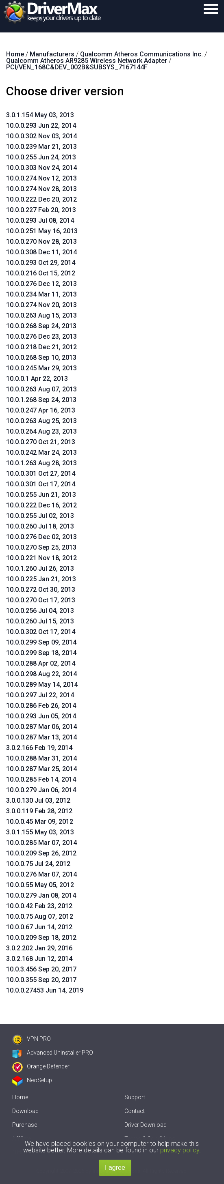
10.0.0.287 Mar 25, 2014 (41, 769)
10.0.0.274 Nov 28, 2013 (41, 189)
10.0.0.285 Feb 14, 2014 (41, 779)
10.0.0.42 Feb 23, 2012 (39, 906)
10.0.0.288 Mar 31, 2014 (41, 758)
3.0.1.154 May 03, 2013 (40, 115)
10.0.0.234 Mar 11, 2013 (41, 294)
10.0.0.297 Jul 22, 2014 (40, 695)
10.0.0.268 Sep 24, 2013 (41, 326)
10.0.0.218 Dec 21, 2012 (41, 347)
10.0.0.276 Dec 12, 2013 (41, 284)
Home (20, 1097)
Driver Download (145, 1125)
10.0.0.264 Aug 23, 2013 (41, 431)
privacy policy (179, 1150)
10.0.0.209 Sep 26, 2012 (41, 853)
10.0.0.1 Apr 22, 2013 (37, 378)
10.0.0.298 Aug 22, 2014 (41, 674)
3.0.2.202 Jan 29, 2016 (39, 948)
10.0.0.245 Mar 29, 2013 (41, 368)
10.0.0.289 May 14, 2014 (42, 684)
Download (25, 1111)
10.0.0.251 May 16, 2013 (42, 231)
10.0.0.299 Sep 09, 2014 (41, 642)
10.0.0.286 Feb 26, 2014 (41, 705)
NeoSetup (32, 1080)
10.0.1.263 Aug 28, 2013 (41, 463)
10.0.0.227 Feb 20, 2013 (41, 210)
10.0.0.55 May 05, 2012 (40, 885)
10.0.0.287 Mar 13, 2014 (41, 737)
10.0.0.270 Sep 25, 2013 (41, 547)
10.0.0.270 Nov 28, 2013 (41, 241)
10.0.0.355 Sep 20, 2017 (41, 980)
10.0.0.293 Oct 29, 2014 (40, 262)
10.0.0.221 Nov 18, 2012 (41, 558)
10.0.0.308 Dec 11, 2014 (41, 252)
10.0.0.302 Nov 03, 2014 (41, 136)
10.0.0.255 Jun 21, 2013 (41, 495)
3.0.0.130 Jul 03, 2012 (38, 800)
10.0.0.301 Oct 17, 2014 (40, 484)
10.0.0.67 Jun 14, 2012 (39, 927)
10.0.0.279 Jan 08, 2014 (41, 895)
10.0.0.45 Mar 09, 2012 (39, 821)
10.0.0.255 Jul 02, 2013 (40, 516)
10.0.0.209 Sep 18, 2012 (41, 937)
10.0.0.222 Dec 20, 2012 (41, 199)
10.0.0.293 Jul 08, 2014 (40, 220)
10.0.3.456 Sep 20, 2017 (41, 969)
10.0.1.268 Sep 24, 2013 (41, 400)
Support (134, 1097)
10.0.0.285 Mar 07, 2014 (41, 843)
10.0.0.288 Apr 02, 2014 (40, 663)
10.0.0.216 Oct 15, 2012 (40, 273)
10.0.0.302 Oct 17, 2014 (40, 632)
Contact (134, 1111)
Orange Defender (41, 1066)
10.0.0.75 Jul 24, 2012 (38, 864)
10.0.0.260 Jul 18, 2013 (40, 526)
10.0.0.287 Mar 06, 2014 (41, 727)
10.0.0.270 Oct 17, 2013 (40, 600)
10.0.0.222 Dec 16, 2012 (41, 505)
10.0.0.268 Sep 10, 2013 (41, 357)
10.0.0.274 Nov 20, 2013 (41, 305)
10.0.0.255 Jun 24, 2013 (41, 157)
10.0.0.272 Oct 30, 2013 (40, 589)
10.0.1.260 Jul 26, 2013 (40, 568)
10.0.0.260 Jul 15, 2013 (40, 621)
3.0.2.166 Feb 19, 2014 (39, 748)
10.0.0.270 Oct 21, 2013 (40, 442)
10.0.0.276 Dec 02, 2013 (41, 537)
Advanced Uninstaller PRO (52, 1052)
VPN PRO (31, 1039)
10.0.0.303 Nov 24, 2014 (41, 168)
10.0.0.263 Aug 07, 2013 (41, 389)
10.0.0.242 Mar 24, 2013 (41, 452)
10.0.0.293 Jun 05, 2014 (41, 716)
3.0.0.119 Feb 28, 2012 (39, 811)
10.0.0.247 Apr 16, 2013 (40, 410)
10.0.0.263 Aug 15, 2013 (41, 315)
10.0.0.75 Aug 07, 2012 (39, 916)
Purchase (24, 1125)
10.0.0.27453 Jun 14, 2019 (44, 990)
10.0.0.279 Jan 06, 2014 (41, 790)
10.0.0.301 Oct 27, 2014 (40, 473)
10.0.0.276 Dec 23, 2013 (41, 336)
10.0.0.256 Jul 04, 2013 (40, 611)
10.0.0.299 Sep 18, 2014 (41, 653)
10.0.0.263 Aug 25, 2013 (41, 421)
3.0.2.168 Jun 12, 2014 (39, 959)
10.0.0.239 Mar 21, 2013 (41, 146)
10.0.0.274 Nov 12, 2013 (41, 178)
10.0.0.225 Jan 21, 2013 (41, 579)
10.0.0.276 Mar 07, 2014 (41, 874)
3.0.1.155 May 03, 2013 (40, 832)
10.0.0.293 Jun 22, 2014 (41, 125)
